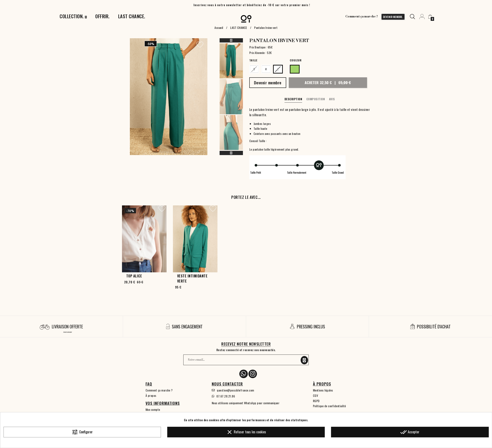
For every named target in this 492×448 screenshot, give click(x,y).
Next (231, 153)
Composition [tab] (315, 99)
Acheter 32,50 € (328, 82)
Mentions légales (323, 390)
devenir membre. (393, 17)
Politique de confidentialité (329, 406)
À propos (151, 395)
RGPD (316, 401)
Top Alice (134, 275)
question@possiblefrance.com (235, 390)
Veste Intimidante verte (192, 278)
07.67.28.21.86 (225, 396)
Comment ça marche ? (361, 16)
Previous (231, 40)
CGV (315, 395)
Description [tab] (293, 99)
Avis (332, 99)
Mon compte (153, 409)
